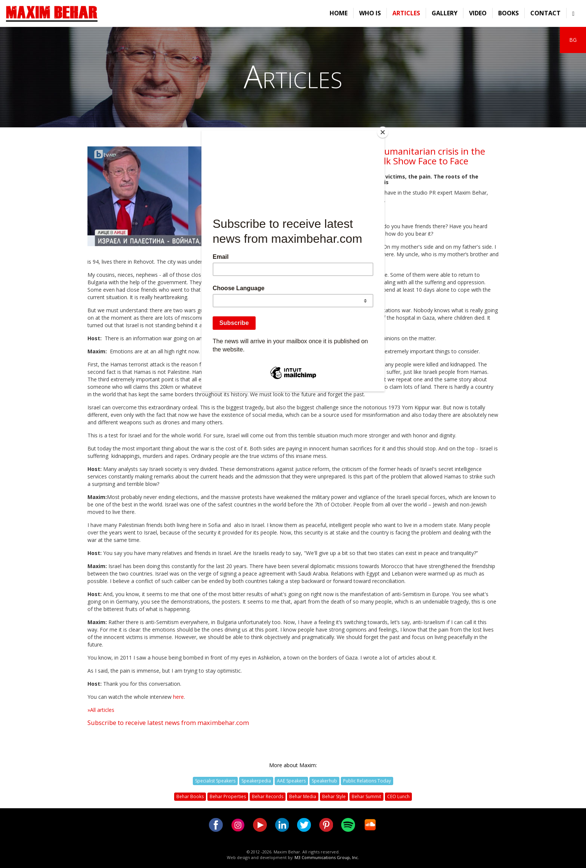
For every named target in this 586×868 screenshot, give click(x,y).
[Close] (382, 132)
